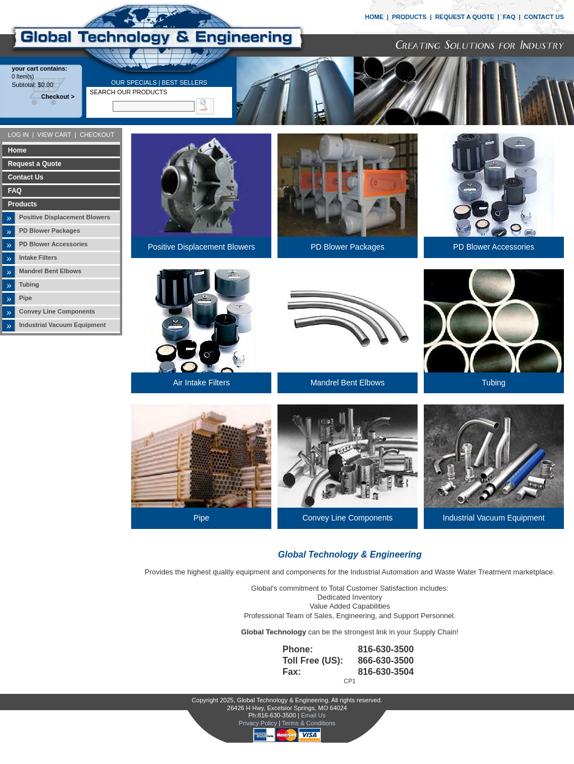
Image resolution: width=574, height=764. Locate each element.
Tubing (29, 284)
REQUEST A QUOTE (464, 16)
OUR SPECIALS (133, 82)
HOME (374, 16)
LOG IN (18, 134)
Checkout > (58, 96)
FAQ (509, 16)
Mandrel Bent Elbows (50, 271)
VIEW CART (54, 134)
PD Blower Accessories (53, 244)
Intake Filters (38, 257)
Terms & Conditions (308, 723)
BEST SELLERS (184, 82)
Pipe (25, 297)
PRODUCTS (409, 16)
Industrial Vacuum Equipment (62, 324)
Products (22, 204)
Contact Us (25, 177)
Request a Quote (34, 164)
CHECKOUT (97, 134)
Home (17, 150)
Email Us (313, 715)
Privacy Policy (258, 723)
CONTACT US (544, 16)
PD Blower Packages (49, 230)
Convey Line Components (57, 311)
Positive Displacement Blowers (64, 217)
